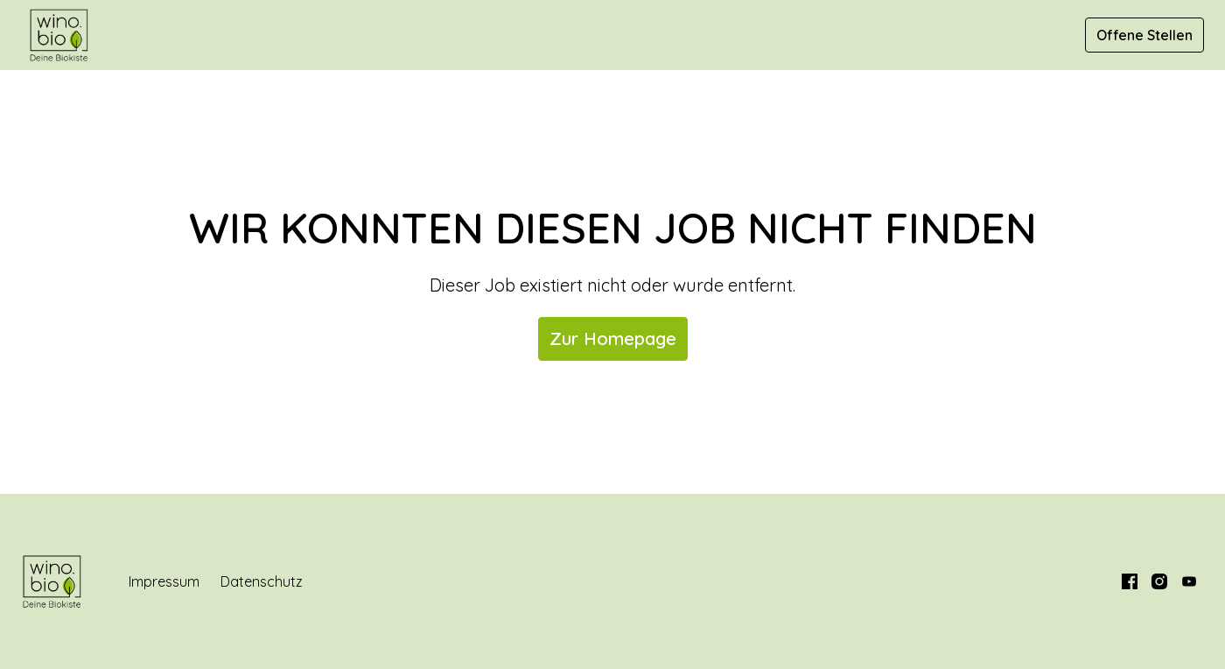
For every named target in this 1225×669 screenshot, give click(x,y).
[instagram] (1159, 581)
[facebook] (1129, 581)
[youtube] (1189, 581)
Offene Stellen (1144, 35)
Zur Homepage (613, 338)
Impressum (164, 581)
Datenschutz (261, 581)
